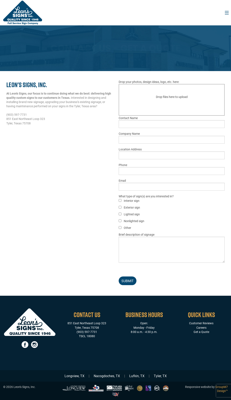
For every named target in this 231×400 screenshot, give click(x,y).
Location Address (172, 153)
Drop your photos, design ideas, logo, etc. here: (172, 98)
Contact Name (172, 122)
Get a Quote (201, 332)
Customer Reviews (201, 323)
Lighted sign (132, 214)
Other (127, 228)
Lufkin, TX (136, 376)
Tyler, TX (160, 376)
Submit (127, 281)
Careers (201, 328)
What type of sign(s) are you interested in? (146, 212)
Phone (172, 169)
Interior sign (131, 201)
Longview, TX (74, 376)
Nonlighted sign (134, 221)
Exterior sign (132, 207)
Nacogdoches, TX (107, 376)
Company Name (172, 138)
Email (172, 185)
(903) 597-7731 (87, 332)
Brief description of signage (172, 247)
